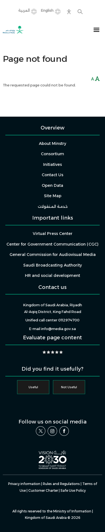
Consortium (52, 153)
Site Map (52, 195)
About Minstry (52, 143)
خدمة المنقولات (52, 206)
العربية (24, 10)
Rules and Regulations (61, 484)
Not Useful (69, 387)
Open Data (52, 185)
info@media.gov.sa (58, 329)
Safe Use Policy (73, 490)
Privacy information (24, 484)
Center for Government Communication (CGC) (52, 244)
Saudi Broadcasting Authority (52, 265)
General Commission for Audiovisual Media (53, 254)
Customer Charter (43, 490)
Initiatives (52, 164)
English (47, 10)
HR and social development (52, 275)
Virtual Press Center (53, 233)
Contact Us (52, 174)
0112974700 (69, 320)
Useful (33, 387)
